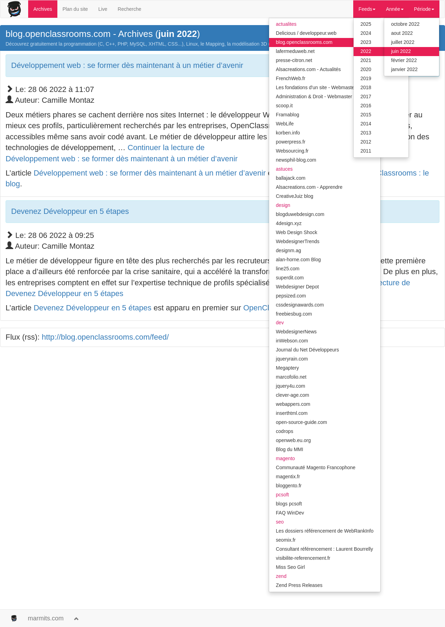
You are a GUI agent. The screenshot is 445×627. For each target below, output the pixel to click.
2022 (366, 51)
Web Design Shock (296, 232)
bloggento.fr (289, 485)
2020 (366, 69)
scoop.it (284, 105)
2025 (366, 24)
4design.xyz (289, 223)
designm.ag (288, 250)
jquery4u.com (290, 386)
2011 (366, 151)
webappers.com (293, 404)
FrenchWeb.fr (291, 78)
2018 (366, 87)
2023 (366, 42)
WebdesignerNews (296, 331)
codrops (284, 431)
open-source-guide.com (301, 422)
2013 (366, 133)
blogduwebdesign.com (300, 214)
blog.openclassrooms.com (304, 42)
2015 (366, 114)
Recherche (129, 9)
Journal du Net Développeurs (307, 350)
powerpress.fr (291, 142)
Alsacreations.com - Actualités (308, 69)
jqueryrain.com (292, 359)
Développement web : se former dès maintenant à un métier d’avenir (127, 65)
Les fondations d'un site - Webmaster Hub (321, 87)
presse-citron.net (294, 60)
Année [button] (394, 9)
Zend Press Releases (299, 585)
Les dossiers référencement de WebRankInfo (325, 531)
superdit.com (290, 277)
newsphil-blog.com (296, 160)
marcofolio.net (291, 377)
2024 (366, 33)
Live (102, 9)
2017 (366, 96)
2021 (366, 60)
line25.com (288, 268)
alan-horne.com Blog (298, 259)
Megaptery (287, 368)
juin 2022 (401, 51)
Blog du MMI (290, 449)
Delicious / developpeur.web (306, 33)
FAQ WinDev (290, 513)
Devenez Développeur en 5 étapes (70, 211)
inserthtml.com (292, 413)
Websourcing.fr (292, 151)
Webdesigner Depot (297, 286)
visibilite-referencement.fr (303, 558)
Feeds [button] (366, 9)
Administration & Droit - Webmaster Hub (319, 96)
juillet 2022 (402, 42)
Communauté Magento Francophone (316, 467)
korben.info (288, 133)
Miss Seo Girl (290, 567)
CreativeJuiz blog (294, 196)
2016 (366, 105)
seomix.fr (286, 540)
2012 (366, 142)
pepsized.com (291, 296)
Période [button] (424, 9)
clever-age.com (292, 395)
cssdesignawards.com (300, 305)
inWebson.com (292, 340)
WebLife (285, 123)
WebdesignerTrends (297, 241)
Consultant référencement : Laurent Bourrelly (324, 549)
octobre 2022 (405, 24)
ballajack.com (291, 178)
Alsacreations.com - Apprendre (309, 187)
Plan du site (75, 9)
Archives (42, 9)
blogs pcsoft (289, 503)
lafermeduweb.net (295, 51)
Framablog (287, 114)
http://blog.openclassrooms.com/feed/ (105, 337)
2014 (366, 123)
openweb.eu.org (293, 440)
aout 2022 (402, 33)
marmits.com (46, 618)
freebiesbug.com (294, 314)
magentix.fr (288, 476)
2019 (366, 78)
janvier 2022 (404, 69)
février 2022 (404, 60)
